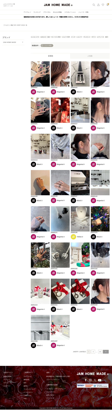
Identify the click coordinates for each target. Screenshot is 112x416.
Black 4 (79, 98)
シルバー (36, 42)
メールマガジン (28, 398)
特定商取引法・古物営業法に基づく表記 (58, 383)
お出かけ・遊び (54, 38)
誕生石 (26, 392)
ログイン (6, 389)
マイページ (7, 386)
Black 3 (79, 134)
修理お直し (27, 386)
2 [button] (93, 358)
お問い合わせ (50, 401)
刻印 (25, 389)
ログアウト (7, 392)
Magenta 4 (40, 98)
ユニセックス (38, 38)
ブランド (6, 37)
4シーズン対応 (70, 38)
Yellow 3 (80, 243)
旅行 (84, 42)
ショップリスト (51, 398)
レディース (73, 42)
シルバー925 (86, 38)
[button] (106, 358)
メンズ (99, 38)
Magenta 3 (60, 279)
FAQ (25, 405)
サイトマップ (50, 404)
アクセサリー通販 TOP (10, 25)
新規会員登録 (7, 383)
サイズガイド (28, 383)
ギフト (61, 42)
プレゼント (49, 42)
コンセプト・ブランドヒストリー (56, 395)
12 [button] (100, 358)
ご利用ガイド (28, 402)
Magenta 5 (60, 98)
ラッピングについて (29, 395)
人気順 (90, 62)
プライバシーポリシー (53, 386)
